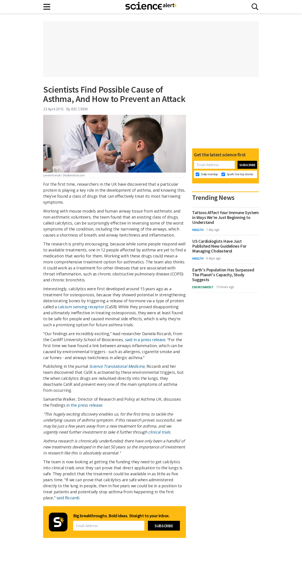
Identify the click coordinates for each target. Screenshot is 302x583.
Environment (202, 287)
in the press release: (84, 405)
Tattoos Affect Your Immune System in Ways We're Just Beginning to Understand (225, 217)
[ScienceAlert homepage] (151, 7)
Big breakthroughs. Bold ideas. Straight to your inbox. (121, 515)
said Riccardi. (68, 497)
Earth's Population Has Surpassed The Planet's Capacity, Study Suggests (223, 274)
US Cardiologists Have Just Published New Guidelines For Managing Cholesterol (219, 246)
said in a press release (145, 339)
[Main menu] (47, 7)
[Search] (255, 7)
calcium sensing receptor (81, 306)
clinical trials (159, 432)
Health (197, 229)
